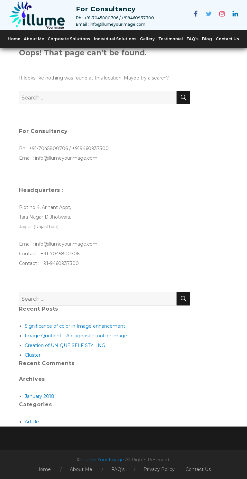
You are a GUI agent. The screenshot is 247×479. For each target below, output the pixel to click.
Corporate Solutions (69, 38)
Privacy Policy (159, 469)
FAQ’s (192, 38)
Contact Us (227, 38)
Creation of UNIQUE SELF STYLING (65, 345)
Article (32, 422)
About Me (34, 38)
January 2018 (39, 396)
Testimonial (170, 38)
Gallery (147, 38)
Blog (207, 38)
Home (14, 38)
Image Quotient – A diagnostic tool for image (76, 336)
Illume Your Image (103, 460)
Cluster (33, 355)
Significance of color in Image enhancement (75, 326)
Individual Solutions (115, 38)
